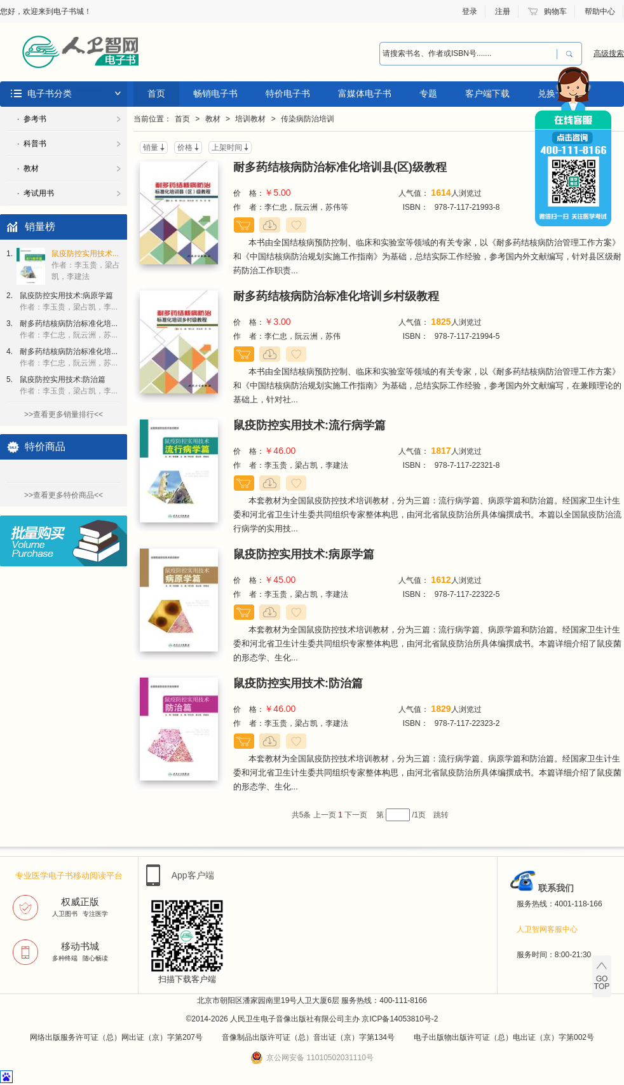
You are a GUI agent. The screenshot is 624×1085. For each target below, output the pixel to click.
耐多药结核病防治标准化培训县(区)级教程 (340, 167)
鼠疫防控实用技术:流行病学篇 (309, 425)
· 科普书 (31, 143)
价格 (185, 147)
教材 (212, 118)
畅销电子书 (215, 93)
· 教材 (28, 168)
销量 (150, 147)
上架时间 (227, 147)
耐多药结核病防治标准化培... (69, 329)
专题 (428, 93)
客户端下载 (487, 93)
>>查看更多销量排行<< (63, 414)
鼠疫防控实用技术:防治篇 (69, 385)
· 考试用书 (35, 193)
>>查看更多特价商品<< (63, 495)
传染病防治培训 (307, 118)
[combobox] (468, 53)
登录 (469, 11)
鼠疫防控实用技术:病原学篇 (69, 301)
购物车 (555, 11)
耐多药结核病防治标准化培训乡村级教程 (336, 296)
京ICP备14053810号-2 (400, 1018)
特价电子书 (288, 93)
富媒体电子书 (364, 93)
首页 (156, 93)
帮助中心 (600, 11)
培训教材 (250, 118)
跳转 (441, 814)
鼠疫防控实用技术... (85, 265)
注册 (502, 11)
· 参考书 (31, 118)
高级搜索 (608, 53)
